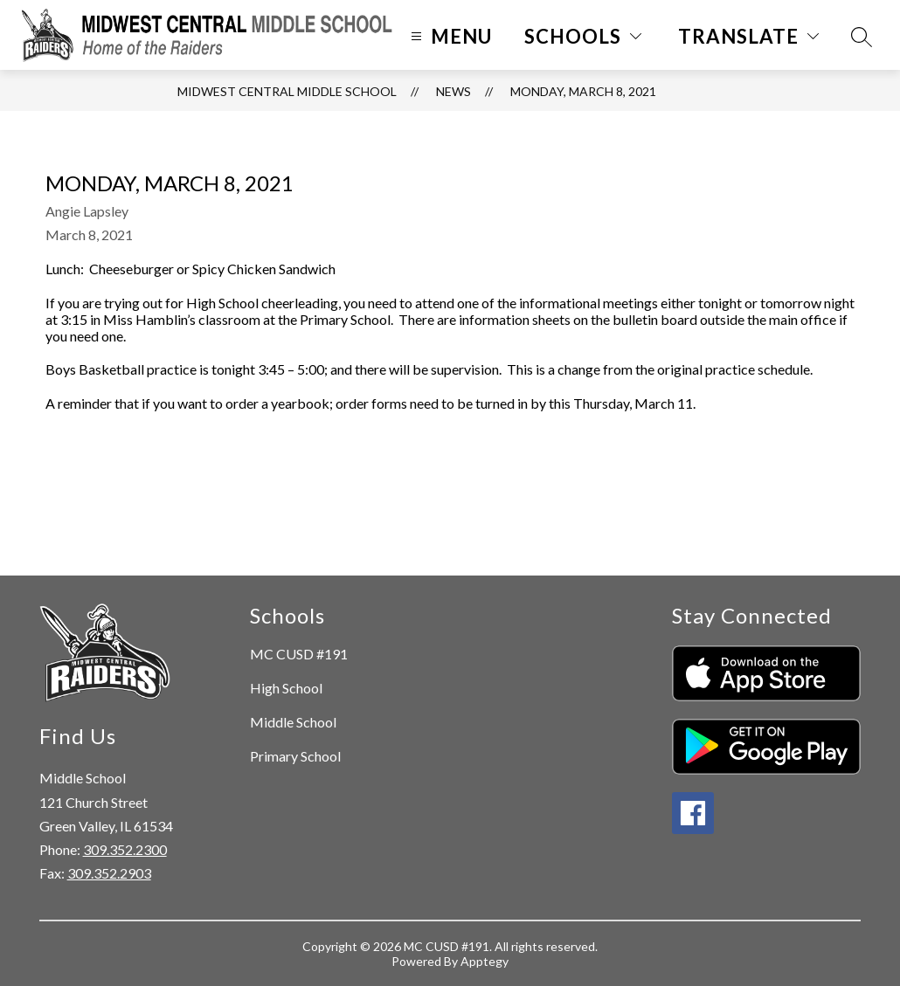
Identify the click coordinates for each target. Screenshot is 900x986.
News (453, 91)
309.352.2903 (109, 873)
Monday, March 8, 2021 (583, 91)
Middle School (293, 722)
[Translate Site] (748, 36)
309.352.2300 (125, 849)
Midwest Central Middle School (287, 91)
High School (286, 687)
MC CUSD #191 (299, 653)
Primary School (295, 756)
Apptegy (484, 961)
